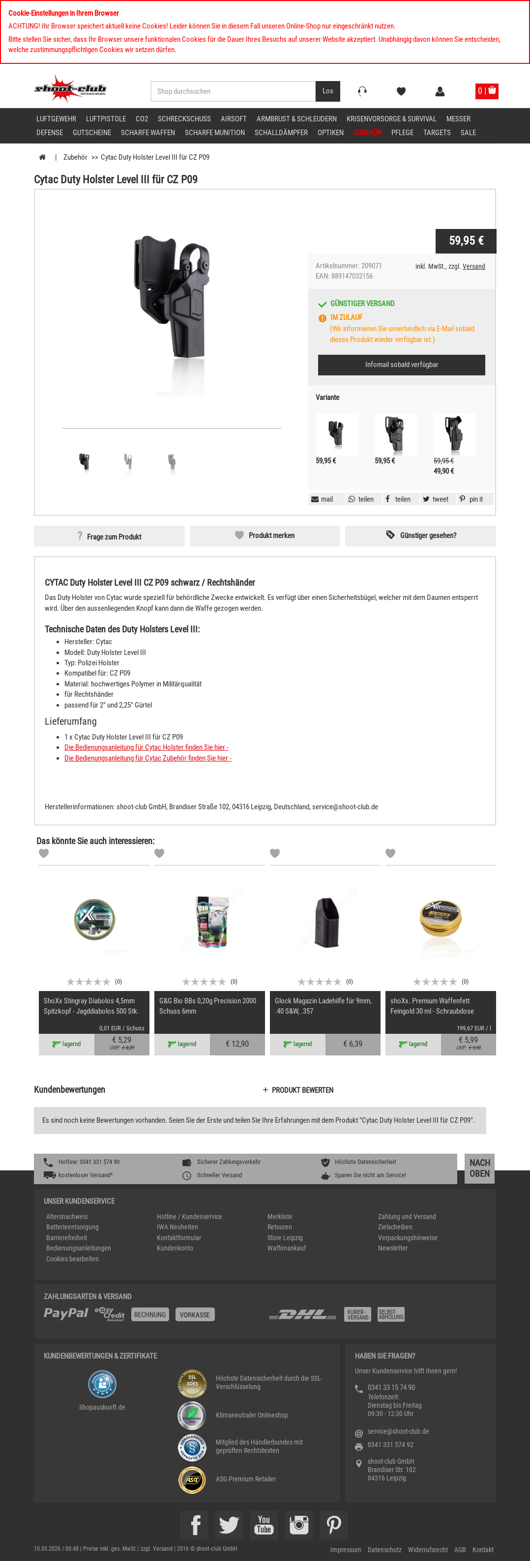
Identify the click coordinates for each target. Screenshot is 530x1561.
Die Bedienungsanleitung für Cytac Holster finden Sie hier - (146, 747)
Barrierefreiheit (66, 1238)
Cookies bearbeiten (72, 1259)
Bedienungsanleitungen (78, 1248)
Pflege (402, 132)
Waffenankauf (286, 1248)
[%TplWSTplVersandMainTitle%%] (153, 1318)
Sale (468, 132)
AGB (460, 1550)
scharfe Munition (215, 132)
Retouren (279, 1227)
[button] (470, 499)
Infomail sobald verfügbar (402, 364)
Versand (474, 266)
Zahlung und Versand (407, 1216)
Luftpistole (106, 118)
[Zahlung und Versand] (376, 1318)
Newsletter (393, 1248)
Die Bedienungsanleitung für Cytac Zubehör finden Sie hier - (148, 758)
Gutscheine (92, 132)
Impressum (345, 1550)
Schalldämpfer (281, 132)
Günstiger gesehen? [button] (428, 535)
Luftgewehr (56, 118)
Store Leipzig (285, 1238)
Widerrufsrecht (428, 1550)
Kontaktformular (179, 1238)
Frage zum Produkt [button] (114, 537)
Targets (437, 132)
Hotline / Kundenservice (189, 1216)
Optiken (331, 132)
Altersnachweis (67, 1216)
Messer (458, 118)
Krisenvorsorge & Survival (392, 118)
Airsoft (234, 118)
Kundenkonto (175, 1248)
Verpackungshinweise (408, 1238)
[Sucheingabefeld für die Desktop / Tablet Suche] (233, 91)
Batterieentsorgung (72, 1227)
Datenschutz (385, 1550)
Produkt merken (271, 535)
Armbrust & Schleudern (297, 118)
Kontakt (483, 1550)
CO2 (142, 118)
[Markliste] (44, 855)
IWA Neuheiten (177, 1227)
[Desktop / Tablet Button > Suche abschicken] (328, 91)
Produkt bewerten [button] (302, 1090)
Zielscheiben (395, 1227)
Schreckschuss (184, 118)
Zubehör (367, 132)
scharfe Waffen (148, 132)
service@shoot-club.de (398, 1431)
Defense (49, 132)
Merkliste (280, 1216)
